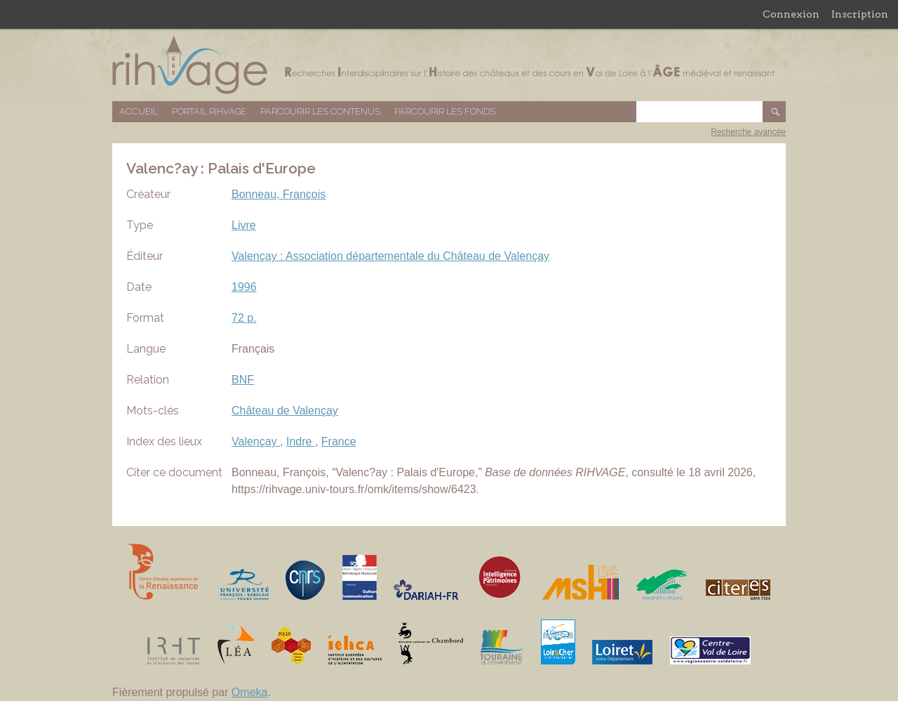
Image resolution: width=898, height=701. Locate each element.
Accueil (138, 111)
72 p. (244, 318)
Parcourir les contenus (320, 111)
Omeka (250, 692)
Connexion (791, 14)
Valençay (256, 441)
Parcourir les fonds (444, 111)
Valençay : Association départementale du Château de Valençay (390, 256)
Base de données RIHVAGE (449, 65)
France (338, 441)
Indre (300, 441)
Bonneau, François (279, 194)
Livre (244, 225)
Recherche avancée (748, 132)
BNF (243, 380)
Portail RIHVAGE (209, 111)
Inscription (859, 14)
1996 (244, 287)
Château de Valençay (285, 411)
